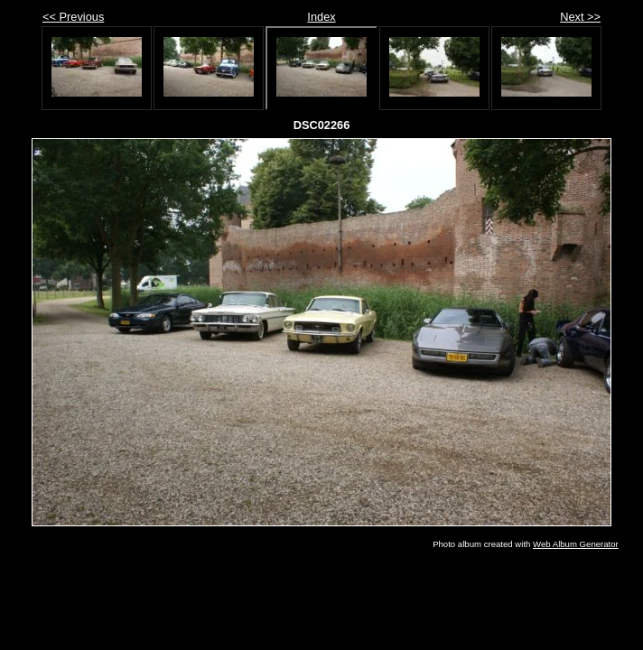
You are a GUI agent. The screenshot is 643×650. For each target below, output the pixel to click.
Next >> (580, 16)
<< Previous (73, 16)
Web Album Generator (576, 544)
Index (321, 16)
